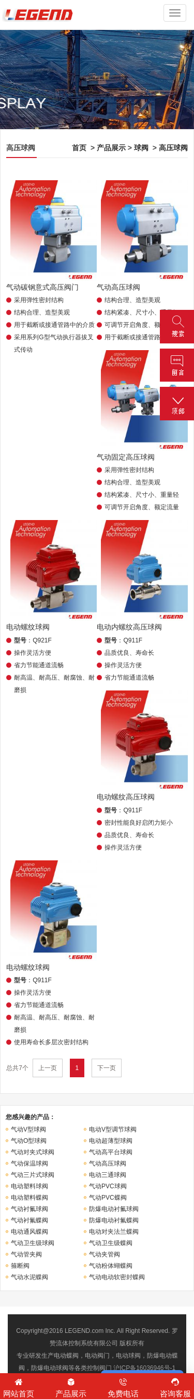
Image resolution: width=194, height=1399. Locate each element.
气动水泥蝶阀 (29, 1277)
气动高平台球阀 (110, 1152)
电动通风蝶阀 (29, 1231)
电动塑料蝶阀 (29, 1197)
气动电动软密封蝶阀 (117, 1277)
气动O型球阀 (29, 1140)
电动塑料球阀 (29, 1186)
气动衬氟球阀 (29, 1209)
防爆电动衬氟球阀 (114, 1209)
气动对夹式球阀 (32, 1152)
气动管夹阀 (26, 1254)
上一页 (47, 1068)
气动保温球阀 (29, 1163)
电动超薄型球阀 (110, 1140)
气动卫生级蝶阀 (110, 1243)
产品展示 (111, 148)
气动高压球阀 (107, 1163)
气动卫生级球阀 (32, 1243)
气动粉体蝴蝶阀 (110, 1265)
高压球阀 (173, 148)
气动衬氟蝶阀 (29, 1220)
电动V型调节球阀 (113, 1129)
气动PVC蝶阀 (108, 1197)
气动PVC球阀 (108, 1186)
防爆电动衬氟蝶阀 (114, 1220)
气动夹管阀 (104, 1254)
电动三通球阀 (107, 1174)
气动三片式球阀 (32, 1174)
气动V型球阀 (28, 1129)
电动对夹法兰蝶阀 (114, 1231)
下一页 (106, 1068)
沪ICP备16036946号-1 (144, 1368)
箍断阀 (20, 1265)
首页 (79, 148)
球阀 (141, 148)
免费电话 (123, 1387)
